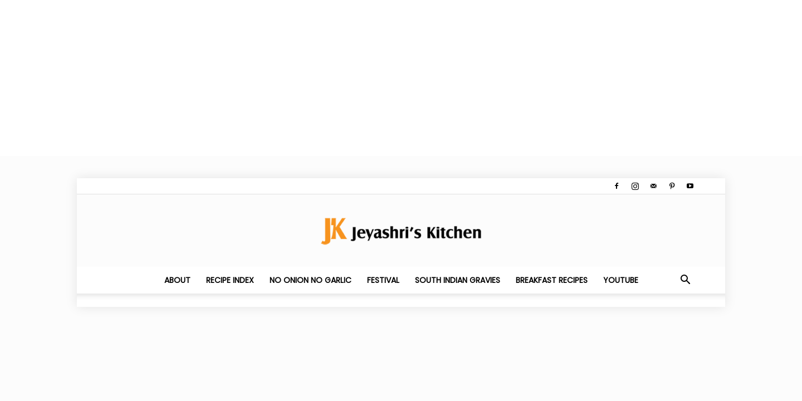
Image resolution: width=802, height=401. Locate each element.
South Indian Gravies (457, 280)
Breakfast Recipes (552, 280)
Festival (383, 280)
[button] (685, 281)
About (177, 280)
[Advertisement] (334, 78)
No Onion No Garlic (310, 280)
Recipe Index (230, 280)
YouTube (620, 280)
